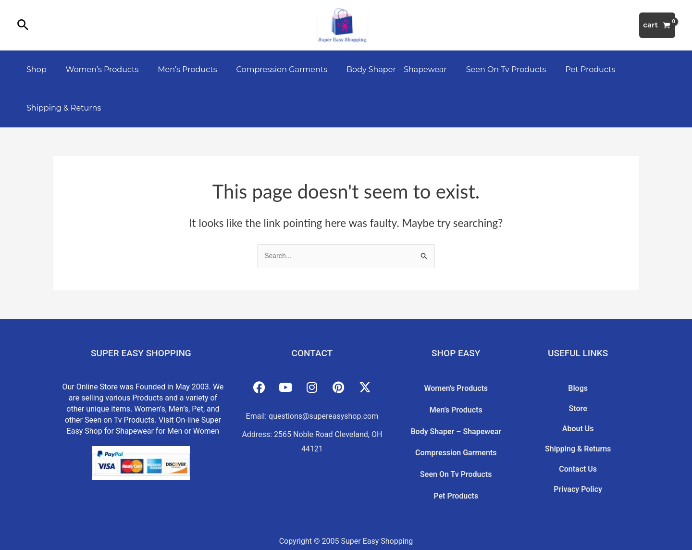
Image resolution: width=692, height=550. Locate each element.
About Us (578, 419)
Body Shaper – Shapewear (379, 69)
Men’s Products (177, 69)
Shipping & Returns (62, 107)
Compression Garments (268, 69)
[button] (23, 25)
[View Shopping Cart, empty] (657, 25)
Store (578, 403)
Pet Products (565, 69)
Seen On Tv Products (485, 69)
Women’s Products (96, 69)
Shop (35, 69)
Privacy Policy (578, 466)
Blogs (578, 387)
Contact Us (578, 450)
